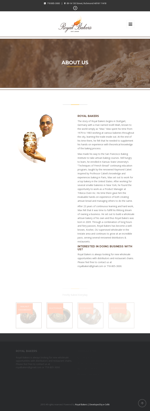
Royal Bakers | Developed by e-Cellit (92, 404)
